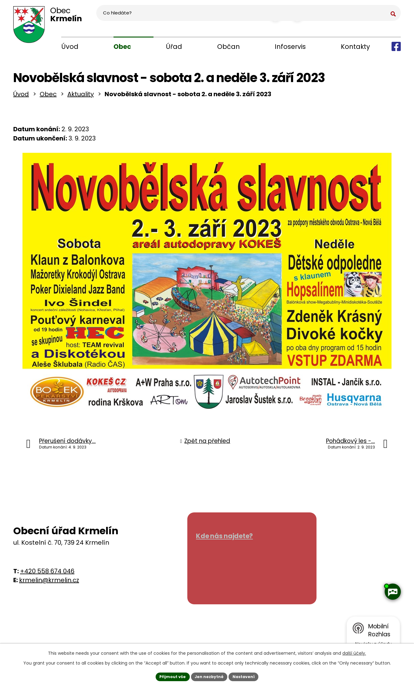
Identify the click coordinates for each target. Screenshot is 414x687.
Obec (122, 46)
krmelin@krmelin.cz (49, 583)
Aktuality (80, 97)
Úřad (174, 46)
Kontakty (355, 46)
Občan (228, 46)
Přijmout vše (168, 676)
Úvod (69, 46)
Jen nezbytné (209, 676)
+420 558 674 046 (47, 574)
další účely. (354, 651)
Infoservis (290, 46)
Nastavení (247, 676)
